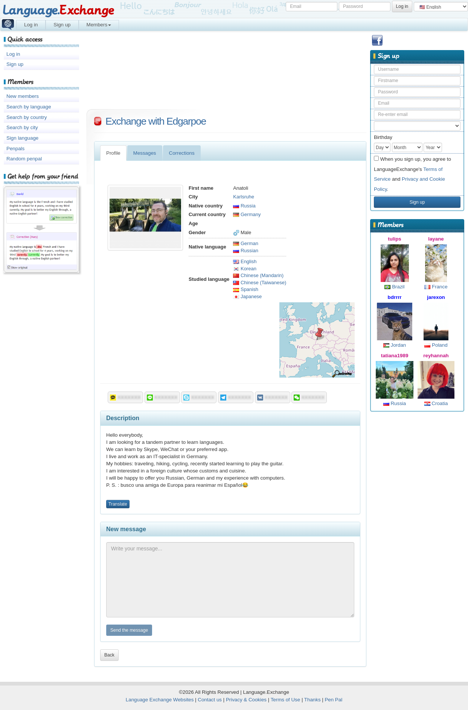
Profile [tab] (113, 153)
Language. (58, 10)
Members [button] (99, 24)
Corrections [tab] (182, 153)
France (435, 286)
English (244, 261)
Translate (117, 504)
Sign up (61, 24)
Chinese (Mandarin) (258, 275)
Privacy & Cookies (246, 699)
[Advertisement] (417, 533)
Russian (245, 250)
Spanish (245, 289)
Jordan (394, 345)
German (245, 243)
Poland (435, 345)
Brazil (394, 286)
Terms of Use (285, 699)
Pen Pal (333, 699)
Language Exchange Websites (160, 699)
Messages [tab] (144, 153)
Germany (247, 214)
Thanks (312, 699)
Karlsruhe (243, 197)
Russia (394, 403)
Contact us (210, 699)
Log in (31, 24)
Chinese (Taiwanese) (259, 282)
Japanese (247, 296)
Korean (244, 268)
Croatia (436, 403)
